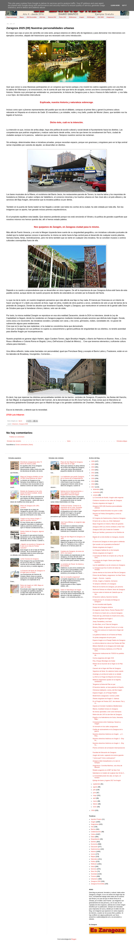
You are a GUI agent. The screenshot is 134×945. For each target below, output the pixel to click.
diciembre (96, 489)
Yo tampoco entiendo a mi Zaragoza (104, 584)
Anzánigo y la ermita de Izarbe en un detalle (107, 674)
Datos (93, 837)
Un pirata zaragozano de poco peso (104, 637)
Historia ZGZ (52, 17)
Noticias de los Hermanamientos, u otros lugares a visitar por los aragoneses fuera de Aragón (72, 493)
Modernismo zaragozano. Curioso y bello (106, 696)
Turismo (93, 876)
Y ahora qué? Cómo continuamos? (104, 758)
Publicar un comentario (16, 437)
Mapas (22, 17)
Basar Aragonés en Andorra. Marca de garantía (108, 524)
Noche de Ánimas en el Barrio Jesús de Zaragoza (109, 589)
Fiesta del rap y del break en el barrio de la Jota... (109, 616)
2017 (93, 487)
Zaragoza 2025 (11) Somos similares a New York (108, 527)
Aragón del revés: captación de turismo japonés (108, 755)
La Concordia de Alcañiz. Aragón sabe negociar (108, 497)
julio (94, 790)
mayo (95, 795)
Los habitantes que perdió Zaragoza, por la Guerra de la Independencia (72, 477)
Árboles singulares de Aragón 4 (103, 553)
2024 (93, 467)
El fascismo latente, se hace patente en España (108, 687)
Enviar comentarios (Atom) (24, 444)
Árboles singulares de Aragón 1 (103, 618)
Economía (94, 844)
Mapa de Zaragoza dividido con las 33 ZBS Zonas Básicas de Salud (31, 477)
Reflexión (94, 864)
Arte (92, 827)
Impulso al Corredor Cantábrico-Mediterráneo (107, 706)
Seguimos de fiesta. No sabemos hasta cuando (108, 671)
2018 (93, 484)
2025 (93, 464)
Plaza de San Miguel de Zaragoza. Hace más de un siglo (72, 463)
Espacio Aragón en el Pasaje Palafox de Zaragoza (109, 640)
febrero (95, 804)
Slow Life (94, 871)
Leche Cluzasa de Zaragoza (29, 559)
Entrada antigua (122, 441)
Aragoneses (110, 17)
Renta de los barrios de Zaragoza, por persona (108, 587)
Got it (124, 5)
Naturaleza (94, 859)
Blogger (73, 939)
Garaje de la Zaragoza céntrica (103, 607)
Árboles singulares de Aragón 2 (103, 547)
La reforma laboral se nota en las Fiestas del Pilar (109, 643)
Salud (93, 866)
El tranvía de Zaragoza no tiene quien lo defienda (109, 541)
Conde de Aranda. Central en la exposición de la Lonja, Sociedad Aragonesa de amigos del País (71, 507)
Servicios (94, 869)
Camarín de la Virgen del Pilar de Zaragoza (107, 668)
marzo (95, 801)
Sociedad (94, 874)
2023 (93, 470)
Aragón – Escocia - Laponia (102, 578)
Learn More (115, 5)
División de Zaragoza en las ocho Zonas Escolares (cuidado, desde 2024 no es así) (31, 493)
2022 (93, 473)
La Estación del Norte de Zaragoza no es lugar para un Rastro (32, 571)
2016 (93, 810)
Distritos (93, 842)
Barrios (93, 829)
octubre (95, 495)
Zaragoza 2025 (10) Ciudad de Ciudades (106, 529)
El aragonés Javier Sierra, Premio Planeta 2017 (108, 610)
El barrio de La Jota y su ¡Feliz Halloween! (106, 521)
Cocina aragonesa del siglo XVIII (103, 658)
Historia (93, 851)
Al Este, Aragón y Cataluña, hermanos (105, 581)
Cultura (93, 834)
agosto (95, 787)
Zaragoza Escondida (97, 884)
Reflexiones (72, 17)
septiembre (97, 784)
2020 (93, 478)
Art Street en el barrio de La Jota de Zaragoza (107, 613)
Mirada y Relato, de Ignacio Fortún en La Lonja (108, 627)
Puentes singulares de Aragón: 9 (103, 503)
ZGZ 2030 (101, 17)
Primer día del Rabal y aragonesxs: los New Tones (109, 575)
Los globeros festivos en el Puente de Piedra (107, 635)
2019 (93, 481)
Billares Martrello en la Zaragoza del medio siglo (108, 646)
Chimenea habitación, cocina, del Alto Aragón (107, 690)
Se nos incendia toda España (102, 604)
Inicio (69, 441)
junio (95, 793)
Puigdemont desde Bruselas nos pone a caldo (108, 511)
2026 (93, 461)
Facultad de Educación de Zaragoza (104, 752)
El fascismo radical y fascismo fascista (105, 597)
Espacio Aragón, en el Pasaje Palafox (105, 693)
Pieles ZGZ (62, 17)
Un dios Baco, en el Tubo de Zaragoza (105, 624)
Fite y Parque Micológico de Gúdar (104, 661)
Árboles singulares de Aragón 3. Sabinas (106, 698)
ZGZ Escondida (32, 17)
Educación (94, 847)
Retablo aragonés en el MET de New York (106, 770)
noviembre (96, 492)
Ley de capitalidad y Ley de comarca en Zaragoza (109, 565)
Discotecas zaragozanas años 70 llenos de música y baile (31, 463)
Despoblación (95, 839)
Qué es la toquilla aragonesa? (70, 577)
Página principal (11, 17)
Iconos (93, 854)
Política (93, 861)
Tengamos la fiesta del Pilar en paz (104, 684)
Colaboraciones (96, 832)
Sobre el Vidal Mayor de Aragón (71, 590)
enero (95, 807)
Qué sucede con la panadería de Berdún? (106, 544)
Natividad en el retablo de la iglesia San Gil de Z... (109, 773)
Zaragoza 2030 (23, 424)
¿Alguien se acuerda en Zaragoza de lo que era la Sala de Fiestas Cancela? (32, 546)
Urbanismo (15, 424)
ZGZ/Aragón (91, 17)
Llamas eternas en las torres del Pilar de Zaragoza (109, 572)
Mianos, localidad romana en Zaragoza (105, 709)
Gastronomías (95, 849)
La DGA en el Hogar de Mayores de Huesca (107, 677)
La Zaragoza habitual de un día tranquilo (106, 550)
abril (94, 798)
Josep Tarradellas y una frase (102, 621)
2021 (93, 475)
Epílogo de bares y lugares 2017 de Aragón (107, 780)
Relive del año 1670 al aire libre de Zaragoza (107, 714)
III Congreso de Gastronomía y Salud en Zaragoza (109, 518)
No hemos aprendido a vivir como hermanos (107, 712)
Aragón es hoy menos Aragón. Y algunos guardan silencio (30, 519)
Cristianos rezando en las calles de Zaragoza (107, 500)
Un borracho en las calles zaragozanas (105, 726)
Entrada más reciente (14, 441)
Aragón (81, 17)
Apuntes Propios (96, 819)
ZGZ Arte (42, 17)
